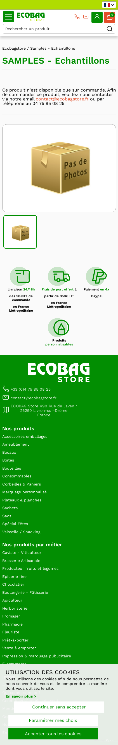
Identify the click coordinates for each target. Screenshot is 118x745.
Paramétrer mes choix (53, 720)
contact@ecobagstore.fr (62, 99)
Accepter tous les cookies (53, 733)
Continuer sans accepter (59, 707)
